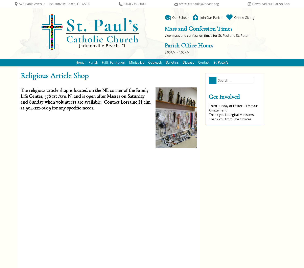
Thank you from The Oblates (230, 119)
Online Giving (240, 17)
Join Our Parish (207, 17)
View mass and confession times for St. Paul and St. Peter (207, 35)
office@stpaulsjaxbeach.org (199, 4)
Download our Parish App (271, 4)
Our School (177, 17)
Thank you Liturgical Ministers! (231, 114)
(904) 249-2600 (134, 4)
